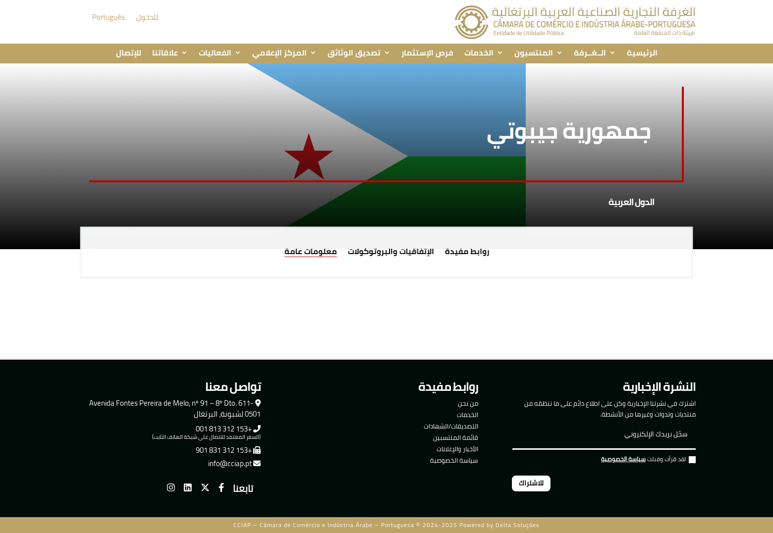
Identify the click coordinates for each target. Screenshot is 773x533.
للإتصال (128, 53)
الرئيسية (642, 53)
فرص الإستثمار (427, 53)
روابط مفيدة (463, 252)
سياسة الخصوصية (454, 460)
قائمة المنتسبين (455, 437)
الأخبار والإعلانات (457, 449)
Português (108, 17)
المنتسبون (533, 53)
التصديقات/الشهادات (451, 426)
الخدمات (479, 53)
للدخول (147, 17)
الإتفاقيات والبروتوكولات (390, 252)
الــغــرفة (590, 53)
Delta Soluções (518, 525)
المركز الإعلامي (279, 53)
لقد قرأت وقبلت (648, 460)
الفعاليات (215, 53)
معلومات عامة (313, 252)
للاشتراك (531, 483)
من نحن (468, 403)
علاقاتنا (165, 53)
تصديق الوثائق (354, 53)
